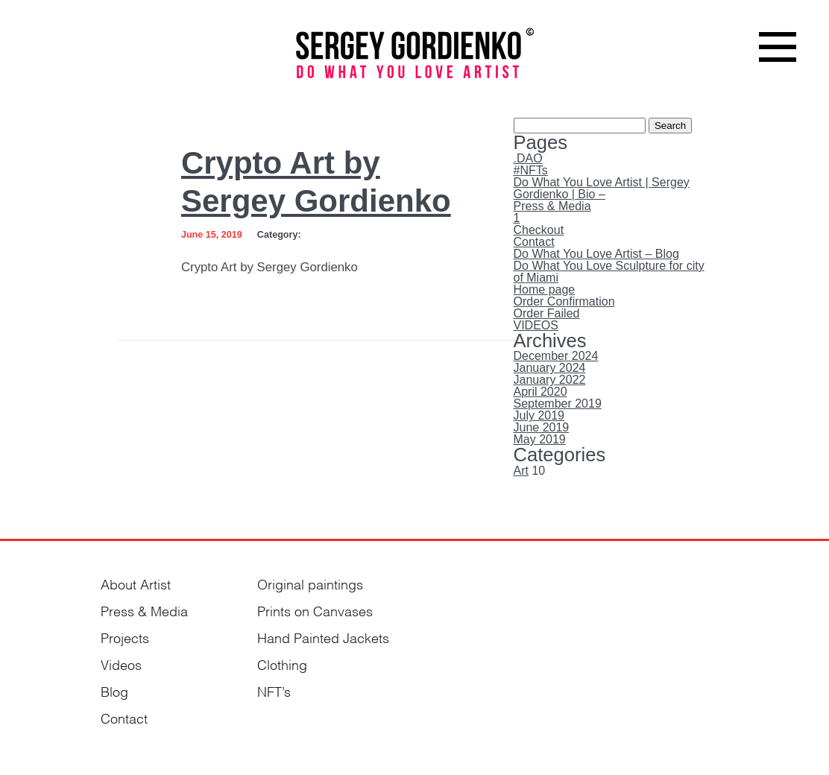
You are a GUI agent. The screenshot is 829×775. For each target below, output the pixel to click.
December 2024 (556, 355)
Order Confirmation (564, 301)
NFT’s (274, 690)
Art (521, 470)
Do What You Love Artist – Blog (596, 253)
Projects (125, 636)
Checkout (539, 230)
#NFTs (531, 170)
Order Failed (547, 313)
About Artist (136, 583)
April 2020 (540, 391)
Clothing (282, 663)
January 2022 (550, 379)
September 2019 (558, 403)
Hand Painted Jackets (323, 636)
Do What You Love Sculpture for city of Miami (609, 271)
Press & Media (552, 206)
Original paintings (310, 583)
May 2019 (540, 439)
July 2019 (539, 415)
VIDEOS (536, 325)
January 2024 (550, 367)
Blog (114, 690)
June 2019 (542, 427)
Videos (121, 663)
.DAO (528, 158)
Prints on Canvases (315, 610)
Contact (534, 241)
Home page (545, 289)
